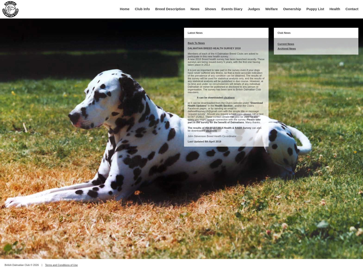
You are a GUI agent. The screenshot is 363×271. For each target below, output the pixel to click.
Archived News (287, 48)
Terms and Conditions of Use (61, 265)
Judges (254, 9)
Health (334, 9)
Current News (286, 44)
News (195, 9)
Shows (210, 9)
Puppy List (315, 9)
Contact (351, 9)
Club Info (142, 9)
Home (125, 9)
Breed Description (170, 9)
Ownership (292, 9)
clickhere (229, 97)
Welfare (271, 9)
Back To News (196, 43)
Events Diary (231, 9)
